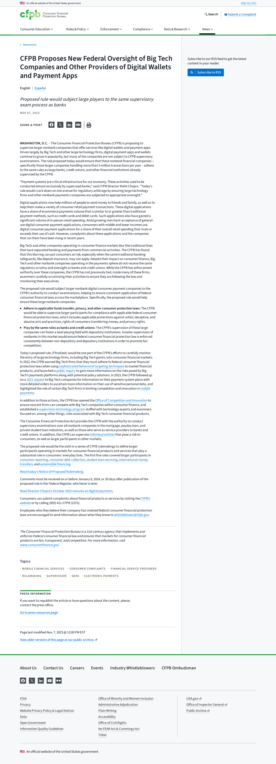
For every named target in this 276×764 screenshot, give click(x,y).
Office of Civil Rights (112, 722)
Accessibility (107, 716)
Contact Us (53, 668)
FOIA (23, 698)
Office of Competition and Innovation (121, 400)
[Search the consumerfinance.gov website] (211, 15)
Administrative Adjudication (118, 704)
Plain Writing (107, 710)
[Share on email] (78, 124)
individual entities (102, 434)
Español (40, 88)
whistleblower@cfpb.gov (131, 514)
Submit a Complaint (240, 14)
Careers (77, 668)
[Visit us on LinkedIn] (41, 680)
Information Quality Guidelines (41, 728)
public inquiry (66, 370)
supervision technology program (62, 409)
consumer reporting (34, 459)
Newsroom (30, 45)
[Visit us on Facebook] (23, 680)
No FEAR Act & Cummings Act (119, 728)
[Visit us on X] (32, 680)
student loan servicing (102, 459)
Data (23, 716)
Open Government (33, 722)
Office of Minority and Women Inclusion (125, 698)
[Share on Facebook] (51, 124)
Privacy (25, 704)
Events (97, 668)
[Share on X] (60, 124)
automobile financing (55, 464)
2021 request (35, 379)
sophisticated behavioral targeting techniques (91, 366)
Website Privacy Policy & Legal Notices (47, 710)
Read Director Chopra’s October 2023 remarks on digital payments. (66, 491)
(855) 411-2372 (248, 3)
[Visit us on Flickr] (59, 680)
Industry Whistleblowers (132, 668)
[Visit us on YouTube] (50, 680)
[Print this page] (88, 125)
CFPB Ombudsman (179, 668)
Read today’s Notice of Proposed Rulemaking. (52, 471)
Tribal (102, 735)
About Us (28, 668)
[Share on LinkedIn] (69, 124)
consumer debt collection (67, 459)
